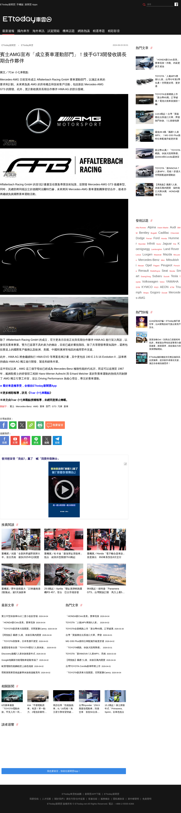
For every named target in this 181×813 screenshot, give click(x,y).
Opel (148, 265)
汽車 (60, 406)
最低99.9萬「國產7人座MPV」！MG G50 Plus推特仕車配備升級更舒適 (167, 135)
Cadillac (163, 232)
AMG (35, 406)
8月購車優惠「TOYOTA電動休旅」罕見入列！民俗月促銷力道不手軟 (12, 709)
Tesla (174, 276)
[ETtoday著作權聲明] (54, 449)
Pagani (156, 265)
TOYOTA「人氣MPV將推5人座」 (87, 622)
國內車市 (23, 31)
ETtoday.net (81, 803)
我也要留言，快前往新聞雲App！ (64, 771)
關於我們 (59, 798)
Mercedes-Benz (24, 406)
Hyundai (142, 244)
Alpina (152, 227)
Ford (156, 238)
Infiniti (151, 243)
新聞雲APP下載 (93, 794)
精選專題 (99, 31)
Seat (165, 270)
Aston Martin (162, 227)
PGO (156, 287)
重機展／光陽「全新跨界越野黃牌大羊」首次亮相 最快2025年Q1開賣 (21, 555)
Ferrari (149, 238)
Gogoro (155, 292)
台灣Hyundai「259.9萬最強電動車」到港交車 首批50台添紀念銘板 (89, 709)
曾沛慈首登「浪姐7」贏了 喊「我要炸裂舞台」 (31, 458)
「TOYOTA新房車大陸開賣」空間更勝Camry (29, 628)
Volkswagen (150, 281)
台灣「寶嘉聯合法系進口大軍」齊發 (89, 635)
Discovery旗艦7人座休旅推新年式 (24, 653)
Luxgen (147, 254)
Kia (174, 244)
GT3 (54, 406)
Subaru (157, 276)
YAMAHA (172, 281)
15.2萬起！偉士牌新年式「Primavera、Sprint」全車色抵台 (115, 708)
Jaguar (167, 243)
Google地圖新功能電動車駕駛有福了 (25, 660)
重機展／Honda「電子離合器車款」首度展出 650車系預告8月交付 (106, 555)
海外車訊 (38, 31)
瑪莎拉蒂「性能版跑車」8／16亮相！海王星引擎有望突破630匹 (63, 709)
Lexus (138, 255)
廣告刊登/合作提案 (75, 798)
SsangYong (146, 276)
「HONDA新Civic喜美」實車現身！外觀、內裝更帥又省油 (167, 63)
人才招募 (46, 798)
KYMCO (146, 287)
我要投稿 (34, 798)
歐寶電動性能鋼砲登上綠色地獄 (22, 666)
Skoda (172, 271)
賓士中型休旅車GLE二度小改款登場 (25, 616)
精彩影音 (114, 31)
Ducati (164, 293)
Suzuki (166, 276)
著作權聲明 (133, 798)
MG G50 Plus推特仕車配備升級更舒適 (90, 641)
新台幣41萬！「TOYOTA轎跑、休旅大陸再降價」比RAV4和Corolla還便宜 (167, 153)
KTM (172, 287)
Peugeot (166, 265)
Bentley (144, 232)
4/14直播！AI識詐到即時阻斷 (163, 317)
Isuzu (158, 244)
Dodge (140, 238)
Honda (164, 238)
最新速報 (8, 31)
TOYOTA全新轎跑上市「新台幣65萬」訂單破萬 (95, 628)
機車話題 (69, 31)
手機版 (20, 4)
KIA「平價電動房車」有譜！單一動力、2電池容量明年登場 (37, 709)
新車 (66, 406)
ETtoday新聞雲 (7, 4)
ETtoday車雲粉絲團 (176, 4)
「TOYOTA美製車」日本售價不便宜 (25, 641)
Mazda (167, 254)
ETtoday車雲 (30, 20)
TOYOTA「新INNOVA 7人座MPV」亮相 (91, 653)
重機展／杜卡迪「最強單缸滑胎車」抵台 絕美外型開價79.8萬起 (63, 555)
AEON (164, 287)
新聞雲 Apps (31, 4)
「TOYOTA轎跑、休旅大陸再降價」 (89, 647)
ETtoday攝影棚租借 (159, 353)
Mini (163, 260)
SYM (138, 287)
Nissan (141, 265)
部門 (48, 406)
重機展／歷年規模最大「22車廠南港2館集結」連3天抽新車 (21, 590)
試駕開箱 (54, 31)
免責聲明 (146, 798)
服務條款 (105, 798)
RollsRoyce (155, 271)
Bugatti (154, 233)
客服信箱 (92, 798)
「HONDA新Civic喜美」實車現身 (23, 622)
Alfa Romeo (141, 227)
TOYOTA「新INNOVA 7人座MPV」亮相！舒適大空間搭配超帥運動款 (167, 171)
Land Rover (171, 249)
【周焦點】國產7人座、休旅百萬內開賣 (27, 635)
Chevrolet (175, 233)
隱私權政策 (118, 798)
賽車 (42, 406)
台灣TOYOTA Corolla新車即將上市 (88, 666)
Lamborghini (156, 249)
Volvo (162, 282)
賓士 (12, 406)
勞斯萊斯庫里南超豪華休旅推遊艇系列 (26, 672)
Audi (173, 227)
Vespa (146, 293)
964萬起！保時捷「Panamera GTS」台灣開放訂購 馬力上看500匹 (106, 590)
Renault (143, 270)
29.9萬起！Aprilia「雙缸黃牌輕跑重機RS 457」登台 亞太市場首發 (63, 590)
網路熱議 (84, 31)
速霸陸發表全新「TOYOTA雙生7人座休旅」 (29, 647)
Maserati (157, 255)
